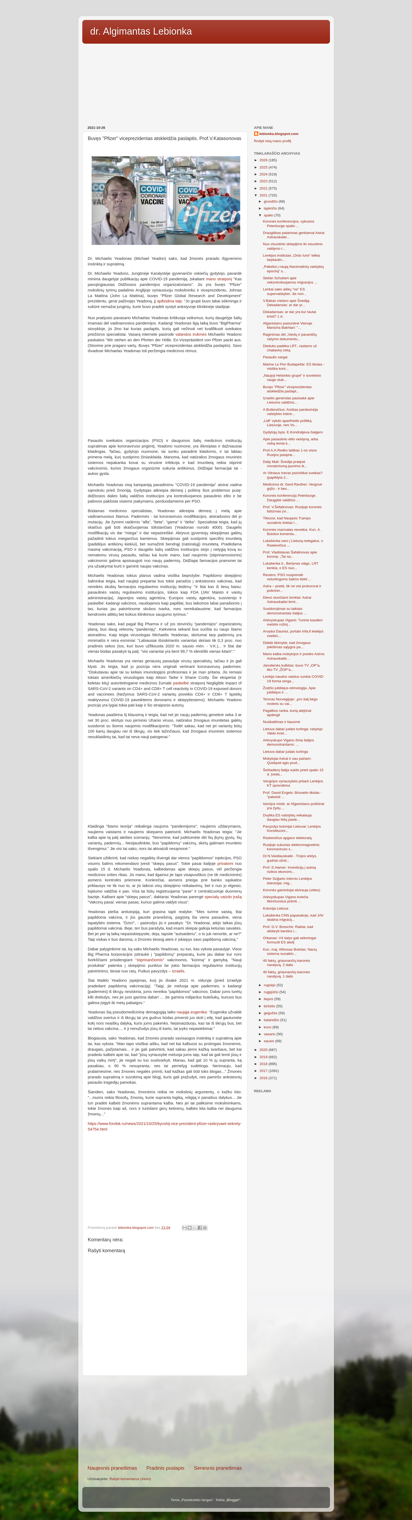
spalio (269, 215)
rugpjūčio (272, 992)
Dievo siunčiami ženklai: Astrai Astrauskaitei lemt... (287, 599)
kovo (268, 1027)
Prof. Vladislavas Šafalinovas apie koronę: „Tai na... (290, 554)
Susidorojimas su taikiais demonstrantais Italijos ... (285, 611)
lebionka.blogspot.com (279, 134)
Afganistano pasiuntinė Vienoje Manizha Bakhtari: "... (287, 325)
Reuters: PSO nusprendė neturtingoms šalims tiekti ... (287, 577)
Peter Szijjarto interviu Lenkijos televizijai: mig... (287, 881)
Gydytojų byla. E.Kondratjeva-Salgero (293, 432)
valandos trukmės (191, 334)
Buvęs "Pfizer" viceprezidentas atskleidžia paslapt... (287, 389)
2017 (263, 1071)
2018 (263, 1064)
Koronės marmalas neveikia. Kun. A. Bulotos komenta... (292, 532)
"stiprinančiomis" (149, 960)
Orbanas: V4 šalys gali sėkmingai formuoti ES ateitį (289, 940)
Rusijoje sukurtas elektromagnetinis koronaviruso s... (291, 847)
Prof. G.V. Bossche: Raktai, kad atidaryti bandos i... (288, 929)
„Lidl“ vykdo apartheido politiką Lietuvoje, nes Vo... (287, 423)
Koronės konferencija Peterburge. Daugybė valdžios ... (289, 498)
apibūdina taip (169, 301)
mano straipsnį (219, 279)
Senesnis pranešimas (218, 1468)
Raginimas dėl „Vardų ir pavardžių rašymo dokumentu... (290, 336)
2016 (263, 1078)
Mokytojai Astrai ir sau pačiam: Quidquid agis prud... (287, 761)
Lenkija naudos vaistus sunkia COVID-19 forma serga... (293, 679)
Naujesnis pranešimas (112, 1468)
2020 (263, 1050)
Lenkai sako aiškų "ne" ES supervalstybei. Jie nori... (285, 291)
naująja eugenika (192, 1012)
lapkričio (271, 208)
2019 (263, 1057)
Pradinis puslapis (165, 1468)
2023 (263, 181)
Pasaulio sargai (275, 357)
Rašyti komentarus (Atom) (130, 1479)
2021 (263, 195)
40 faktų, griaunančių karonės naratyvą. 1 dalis (286, 974)
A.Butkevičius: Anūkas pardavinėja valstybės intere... (290, 412)
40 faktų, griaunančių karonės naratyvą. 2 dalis (286, 963)
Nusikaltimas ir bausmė (281, 722)
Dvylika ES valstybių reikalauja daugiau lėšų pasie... (287, 817)
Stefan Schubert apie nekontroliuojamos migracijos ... (290, 280)
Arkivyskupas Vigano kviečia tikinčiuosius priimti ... (285, 899)
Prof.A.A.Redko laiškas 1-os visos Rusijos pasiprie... (290, 452)
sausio (269, 1041)
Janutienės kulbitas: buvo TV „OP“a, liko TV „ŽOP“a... (291, 667)
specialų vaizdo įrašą (223, 897)
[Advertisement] (206, 83)
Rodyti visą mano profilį (272, 141)
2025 (263, 167)
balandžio (272, 1020)
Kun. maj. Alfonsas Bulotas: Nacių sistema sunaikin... (290, 951)
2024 (263, 174)
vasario (270, 1034)
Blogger (233, 1500)
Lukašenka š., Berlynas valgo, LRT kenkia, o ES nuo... (290, 565)
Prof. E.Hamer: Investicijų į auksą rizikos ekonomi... (289, 869)
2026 (263, 160)
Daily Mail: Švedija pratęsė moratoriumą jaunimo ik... (285, 464)
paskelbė (181, 683)
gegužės (271, 1013)
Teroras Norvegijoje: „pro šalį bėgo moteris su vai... (290, 701)
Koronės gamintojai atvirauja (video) (291, 890)
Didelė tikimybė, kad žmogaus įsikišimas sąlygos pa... (287, 645)
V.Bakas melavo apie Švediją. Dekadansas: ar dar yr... (286, 303)
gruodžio (271, 201)
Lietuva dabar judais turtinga (285, 752)
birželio (270, 1006)
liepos (269, 999)
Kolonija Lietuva (275, 908)
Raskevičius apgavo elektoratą (287, 838)
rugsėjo (270, 985)
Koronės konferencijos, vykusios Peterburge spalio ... (288, 223)
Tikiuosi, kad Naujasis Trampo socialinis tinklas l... (287, 520)
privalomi (225, 863)
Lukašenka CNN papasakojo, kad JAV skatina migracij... (293, 917)
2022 (263, 188)
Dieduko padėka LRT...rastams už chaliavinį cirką (290, 348)
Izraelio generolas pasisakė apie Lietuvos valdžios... (288, 400)
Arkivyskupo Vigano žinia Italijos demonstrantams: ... (288, 742)
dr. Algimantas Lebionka (141, 31)
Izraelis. (179, 971)
